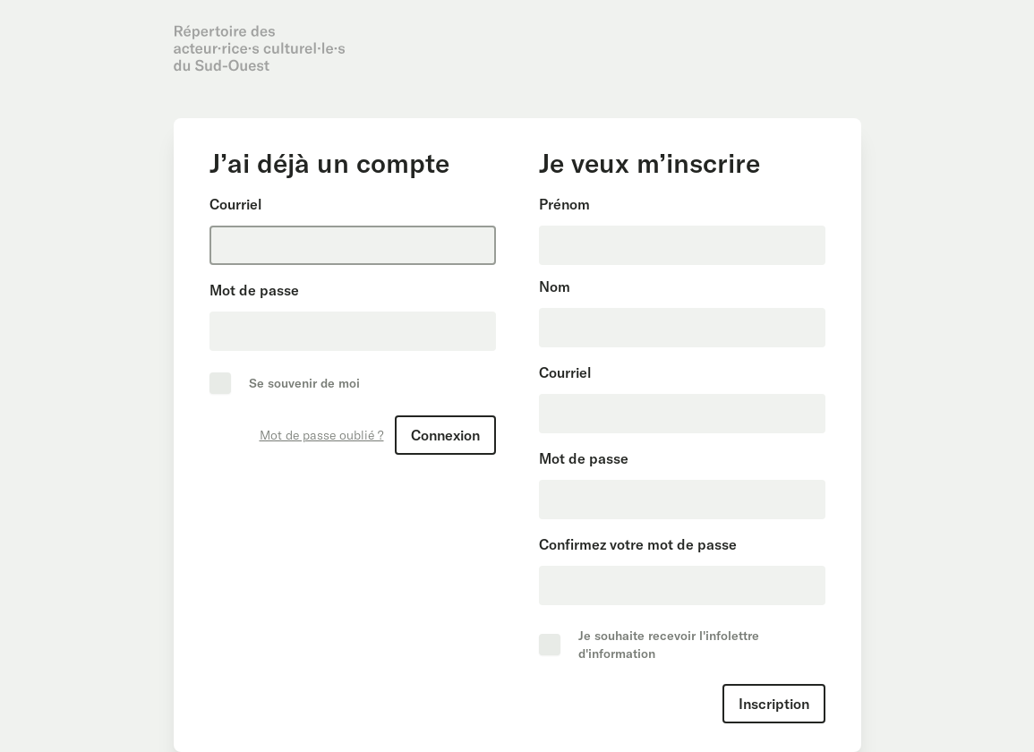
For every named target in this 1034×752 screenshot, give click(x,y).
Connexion (445, 435)
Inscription (774, 704)
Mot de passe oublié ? (322, 435)
